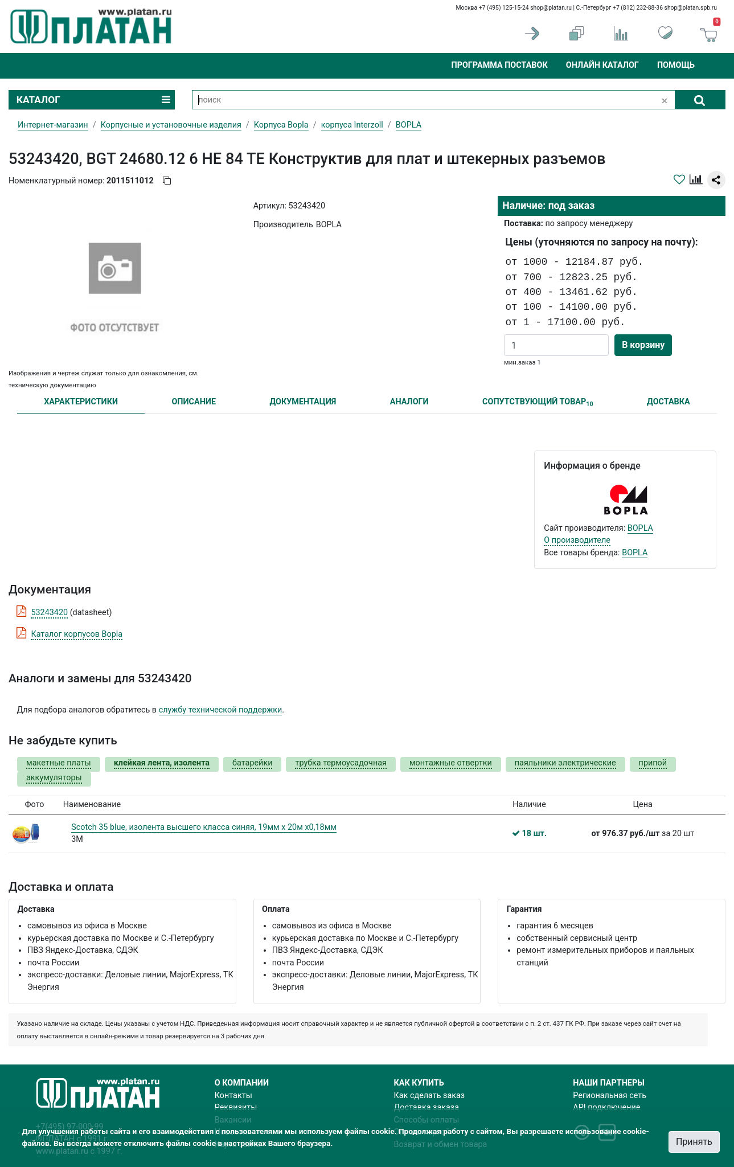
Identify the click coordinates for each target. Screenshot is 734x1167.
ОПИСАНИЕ (193, 402)
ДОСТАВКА (668, 402)
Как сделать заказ (429, 1095)
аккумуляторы (54, 778)
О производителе (577, 540)
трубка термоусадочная (340, 763)
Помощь (676, 65)
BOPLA (640, 528)
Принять (694, 1141)
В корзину (643, 344)
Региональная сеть (609, 1095)
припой (653, 763)
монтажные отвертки (450, 763)
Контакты (233, 1095)
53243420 (49, 612)
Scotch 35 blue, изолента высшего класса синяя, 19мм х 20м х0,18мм (204, 827)
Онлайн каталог (602, 65)
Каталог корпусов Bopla (76, 634)
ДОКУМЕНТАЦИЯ (302, 402)
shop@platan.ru (551, 7)
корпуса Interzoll (352, 125)
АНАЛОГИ (409, 402)
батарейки (252, 763)
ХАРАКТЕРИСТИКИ (81, 402)
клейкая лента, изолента (162, 763)
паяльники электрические (565, 763)
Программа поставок (499, 65)
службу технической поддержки (220, 710)
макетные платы (58, 763)
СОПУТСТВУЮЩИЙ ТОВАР (537, 402)
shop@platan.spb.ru (691, 7)
